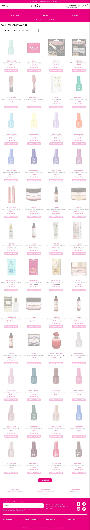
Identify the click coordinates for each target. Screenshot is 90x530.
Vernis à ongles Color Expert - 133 (33, 428)
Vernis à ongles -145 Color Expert (78, 172)
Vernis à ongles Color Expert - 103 (78, 355)
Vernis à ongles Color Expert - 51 (78, 428)
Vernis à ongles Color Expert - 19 (78, 392)
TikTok (84, 504)
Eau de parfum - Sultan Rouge (56, 355)
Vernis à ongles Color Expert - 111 (33, 392)
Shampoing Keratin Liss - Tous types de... (56, 319)
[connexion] (82, 6)
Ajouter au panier (11, 70)
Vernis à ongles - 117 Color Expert (78, 99)
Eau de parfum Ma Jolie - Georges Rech (11, 319)
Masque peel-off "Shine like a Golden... (56, 282)
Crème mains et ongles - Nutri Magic (56, 245)
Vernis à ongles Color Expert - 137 (11, 428)
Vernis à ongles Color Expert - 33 (11, 465)
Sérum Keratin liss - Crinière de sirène (56, 209)
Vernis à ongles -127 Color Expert (78, 136)
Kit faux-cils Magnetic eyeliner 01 (78, 62)
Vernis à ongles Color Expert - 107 (11, 392)
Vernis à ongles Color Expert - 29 (33, 465)
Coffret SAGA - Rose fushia (34, 62)
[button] (37, 20)
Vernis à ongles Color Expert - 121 (56, 392)
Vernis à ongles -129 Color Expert (33, 172)
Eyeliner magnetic (56, 62)
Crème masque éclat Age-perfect (79, 282)
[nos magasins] (73, 6)
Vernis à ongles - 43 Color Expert (11, 136)
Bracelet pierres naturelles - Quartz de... (33, 355)
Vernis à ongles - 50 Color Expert (11, 62)
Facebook (78, 504)
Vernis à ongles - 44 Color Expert (33, 136)
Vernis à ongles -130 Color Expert (56, 172)
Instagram (78, 509)
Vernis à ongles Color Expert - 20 (56, 465)
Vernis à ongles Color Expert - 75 (78, 465)
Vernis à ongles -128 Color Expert (11, 172)
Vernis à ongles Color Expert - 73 (56, 428)
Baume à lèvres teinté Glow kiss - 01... (11, 209)
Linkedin (84, 509)
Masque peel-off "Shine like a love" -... (33, 282)
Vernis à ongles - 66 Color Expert (56, 136)
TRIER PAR (17, 30)
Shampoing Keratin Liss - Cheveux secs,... (11, 355)
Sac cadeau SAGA (56, 99)
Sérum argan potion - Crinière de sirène (11, 245)
